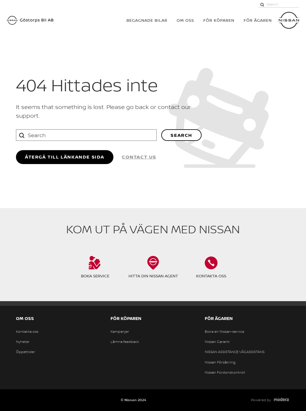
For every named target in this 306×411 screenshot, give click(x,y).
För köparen (218, 20)
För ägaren (258, 20)
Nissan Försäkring (220, 362)
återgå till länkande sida (64, 157)
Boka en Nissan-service (224, 331)
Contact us (139, 157)
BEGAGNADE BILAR (146, 20)
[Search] (262, 4)
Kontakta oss (27, 331)
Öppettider (25, 352)
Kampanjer (120, 331)
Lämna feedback (125, 341)
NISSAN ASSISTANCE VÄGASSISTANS (235, 352)
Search (181, 135)
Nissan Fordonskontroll (225, 372)
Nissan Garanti (217, 341)
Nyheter (23, 341)
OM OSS (185, 20)
